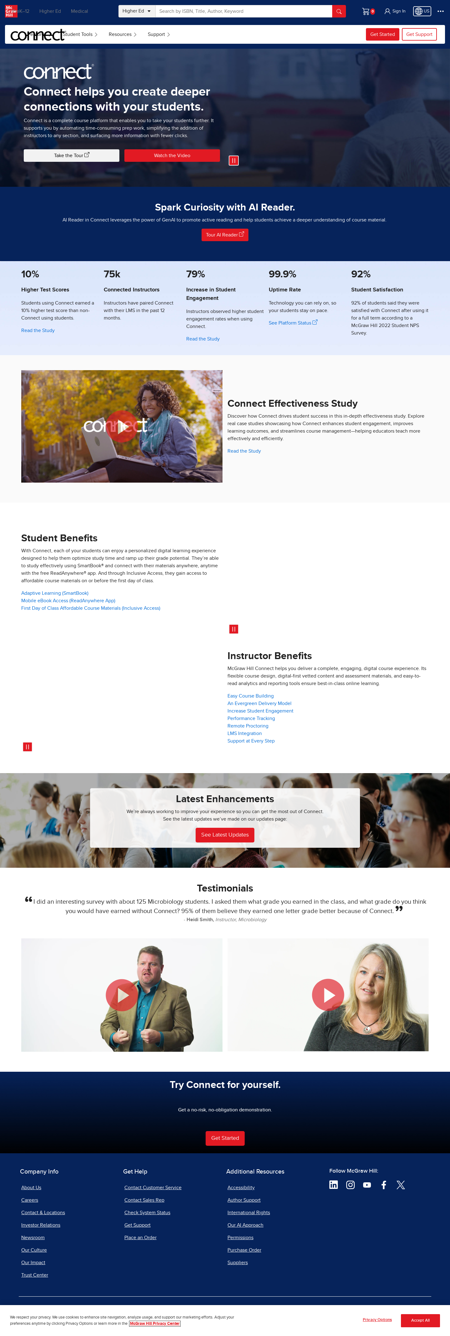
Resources (170, 34)
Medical (92, 11)
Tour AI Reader (225, 234)
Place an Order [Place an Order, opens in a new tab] (140, 1237)
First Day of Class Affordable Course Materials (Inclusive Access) (90, 608)
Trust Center (34, 1275)
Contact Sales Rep (144, 1200)
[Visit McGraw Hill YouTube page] (367, 1184)
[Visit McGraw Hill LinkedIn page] (333, 1184)
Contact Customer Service (153, 1187)
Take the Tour (71, 155)
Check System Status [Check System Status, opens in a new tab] (147, 1212)
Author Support (244, 1200)
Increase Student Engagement (260, 710)
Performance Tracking (251, 718)
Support (206, 34)
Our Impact (33, 1262)
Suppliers (238, 1262)
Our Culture (34, 1250)
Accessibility (241, 1187)
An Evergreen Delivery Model (260, 703)
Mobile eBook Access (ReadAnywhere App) (68, 600)
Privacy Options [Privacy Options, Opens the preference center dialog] (377, 1320)
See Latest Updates (225, 835)
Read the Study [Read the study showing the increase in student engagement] (203, 338)
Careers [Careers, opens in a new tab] (29, 1200)
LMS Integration (245, 733)
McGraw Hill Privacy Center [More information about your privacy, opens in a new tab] (155, 1324)
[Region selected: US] (422, 11)
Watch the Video (172, 155)
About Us (31, 1187)
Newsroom (33, 1237)
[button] (394, 11)
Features (87, 34)
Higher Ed (63, 11)
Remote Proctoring (248, 725)
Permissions (240, 1237)
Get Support (419, 34)
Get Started (382, 34)
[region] (225, 1320)
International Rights (249, 1212)
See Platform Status (293, 322)
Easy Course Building (251, 695)
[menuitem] (86, 34)
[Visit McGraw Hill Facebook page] (384, 1184)
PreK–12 (33, 11)
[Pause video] (234, 161)
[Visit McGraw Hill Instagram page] (350, 1184)
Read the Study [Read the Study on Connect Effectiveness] (244, 451)
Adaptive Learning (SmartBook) (54, 593)
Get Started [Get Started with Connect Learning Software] (225, 1138)
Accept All (420, 1321)
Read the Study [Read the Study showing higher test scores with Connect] (38, 330)
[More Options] (440, 11)
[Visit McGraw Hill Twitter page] (401, 1184)
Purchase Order (244, 1250)
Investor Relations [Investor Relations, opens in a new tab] (40, 1225)
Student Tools (127, 34)
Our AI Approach (245, 1225)
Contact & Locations (43, 1212)
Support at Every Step (251, 740)
